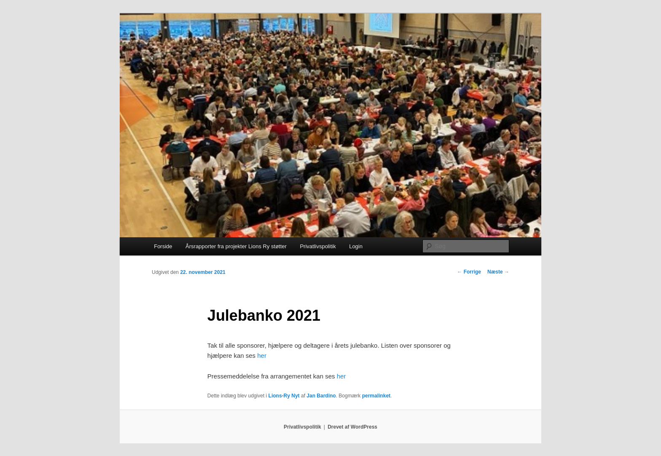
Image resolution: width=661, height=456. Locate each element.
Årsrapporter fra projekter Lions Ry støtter (236, 246)
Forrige (469, 272)
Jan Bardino (321, 396)
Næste (498, 272)
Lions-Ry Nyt (284, 396)
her (261, 355)
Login (356, 246)
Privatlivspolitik (318, 246)
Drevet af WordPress (352, 427)
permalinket (376, 396)
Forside (163, 246)
